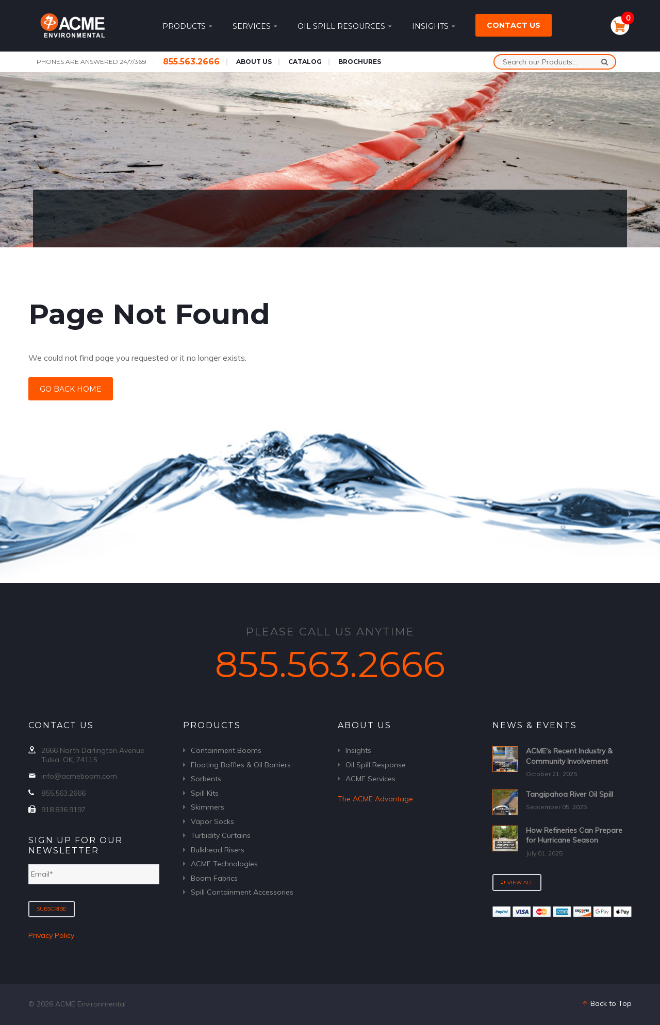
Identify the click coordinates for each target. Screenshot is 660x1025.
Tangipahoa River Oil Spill (569, 794)
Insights (433, 26)
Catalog (305, 61)
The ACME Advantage (375, 798)
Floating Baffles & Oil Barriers (241, 764)
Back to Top (606, 1003)
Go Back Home (71, 389)
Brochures (359, 61)
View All (517, 882)
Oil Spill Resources (344, 26)
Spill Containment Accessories (242, 892)
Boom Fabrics (214, 878)
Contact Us (513, 25)
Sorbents (206, 778)
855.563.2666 (191, 61)
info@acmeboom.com (79, 776)
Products (187, 26)
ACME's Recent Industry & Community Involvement (569, 756)
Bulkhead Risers (217, 849)
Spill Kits (205, 793)
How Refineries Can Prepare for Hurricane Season (574, 835)
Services (255, 26)
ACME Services (370, 778)
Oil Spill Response (375, 764)
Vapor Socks (212, 821)
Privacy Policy (51, 935)
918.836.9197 (63, 809)
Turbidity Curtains (221, 835)
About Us (254, 61)
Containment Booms (226, 750)
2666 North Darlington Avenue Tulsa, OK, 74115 (92, 755)
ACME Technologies (224, 863)
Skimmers (207, 807)
